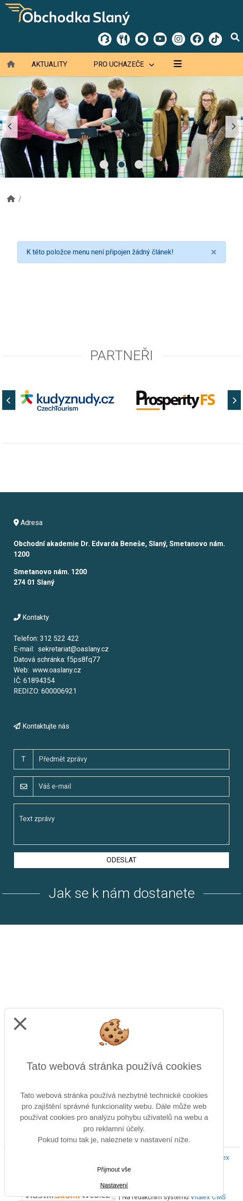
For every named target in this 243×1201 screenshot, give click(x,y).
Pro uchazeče (123, 64)
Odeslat (121, 860)
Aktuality (49, 64)
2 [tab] (121, 164)
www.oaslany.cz (56, 670)
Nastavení (114, 1185)
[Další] (234, 400)
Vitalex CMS (208, 1197)
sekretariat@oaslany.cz (73, 649)
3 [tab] (139, 164)
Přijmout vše (114, 1169)
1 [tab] (104, 164)
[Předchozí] (8, 400)
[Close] (213, 252)
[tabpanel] (121, 127)
